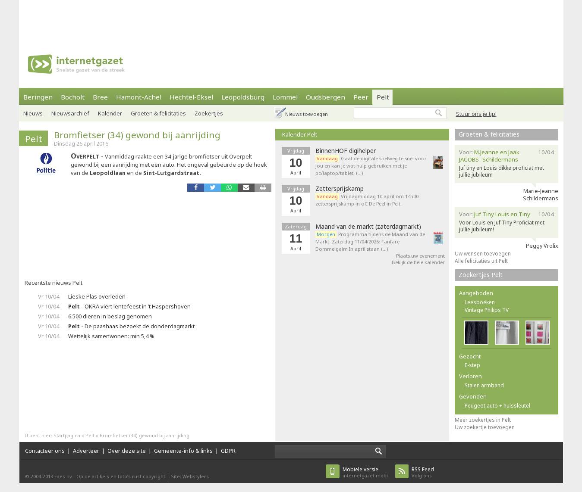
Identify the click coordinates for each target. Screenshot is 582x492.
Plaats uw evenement (420, 255)
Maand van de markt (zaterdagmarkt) (368, 226)
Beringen (38, 97)
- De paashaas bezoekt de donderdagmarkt (131, 326)
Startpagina (66, 435)
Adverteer (86, 451)
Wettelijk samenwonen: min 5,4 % (111, 336)
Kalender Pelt (299, 134)
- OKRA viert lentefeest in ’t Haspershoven (129, 306)
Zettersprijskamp (339, 189)
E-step (472, 365)
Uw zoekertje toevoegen (485, 427)
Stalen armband (484, 385)
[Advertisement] (291, 19)
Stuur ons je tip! (476, 114)
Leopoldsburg (242, 97)
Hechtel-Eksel (191, 97)
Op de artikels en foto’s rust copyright (120, 476)
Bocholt (73, 97)
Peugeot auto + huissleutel (497, 405)
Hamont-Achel (138, 97)
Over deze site (126, 451)
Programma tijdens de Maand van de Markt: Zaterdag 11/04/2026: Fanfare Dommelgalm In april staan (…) (370, 241)
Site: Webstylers (190, 476)
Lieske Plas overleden (97, 296)
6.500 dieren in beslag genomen (110, 316)
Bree (100, 97)
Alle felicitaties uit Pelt (481, 261)
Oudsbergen (325, 97)
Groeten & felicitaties (158, 113)
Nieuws (33, 113)
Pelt (383, 97)
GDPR (228, 451)
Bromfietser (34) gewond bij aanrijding (137, 135)
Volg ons (423, 472)
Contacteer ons (45, 451)
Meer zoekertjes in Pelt (483, 419)
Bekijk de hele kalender (418, 262)
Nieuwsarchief (70, 113)
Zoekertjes (209, 113)
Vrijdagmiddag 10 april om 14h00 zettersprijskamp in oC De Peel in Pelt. (366, 200)
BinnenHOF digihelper (345, 151)
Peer (360, 97)
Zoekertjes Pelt (481, 275)
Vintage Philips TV (487, 310)
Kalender (110, 113)
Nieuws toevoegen (306, 114)
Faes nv (63, 476)
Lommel (285, 97)
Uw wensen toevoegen (483, 253)
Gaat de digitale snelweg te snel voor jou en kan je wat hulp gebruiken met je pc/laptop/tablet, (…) (371, 165)
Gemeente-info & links (183, 451)
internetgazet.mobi (365, 472)
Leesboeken (480, 302)
